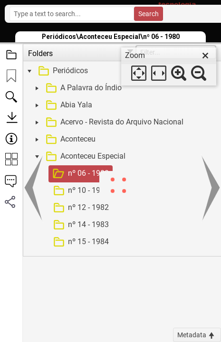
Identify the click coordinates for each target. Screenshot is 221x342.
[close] (205, 55)
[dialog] (168, 67)
